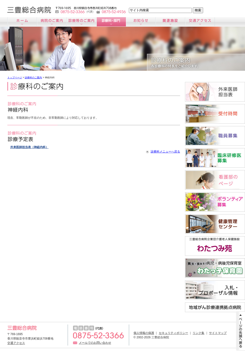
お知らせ (141, 21)
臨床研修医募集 (215, 158)
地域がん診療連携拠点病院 (215, 307)
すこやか (215, 224)
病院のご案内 (52, 21)
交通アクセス (200, 21)
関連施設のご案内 (170, 21)
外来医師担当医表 (215, 92)
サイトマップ (218, 333)
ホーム (22, 21)
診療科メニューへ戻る (165, 151)
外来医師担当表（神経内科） (29, 147)
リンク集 (198, 333)
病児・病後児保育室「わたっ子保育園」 (215, 268)
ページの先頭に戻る (240, 331)
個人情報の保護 (144, 333)
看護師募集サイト (215, 180)
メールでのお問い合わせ (95, 342)
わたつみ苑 (215, 246)
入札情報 (215, 290)
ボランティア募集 (215, 202)
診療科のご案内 (111, 21)
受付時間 (215, 114)
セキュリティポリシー (173, 333)
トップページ (14, 77)
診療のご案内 (81, 21)
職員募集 (215, 136)
